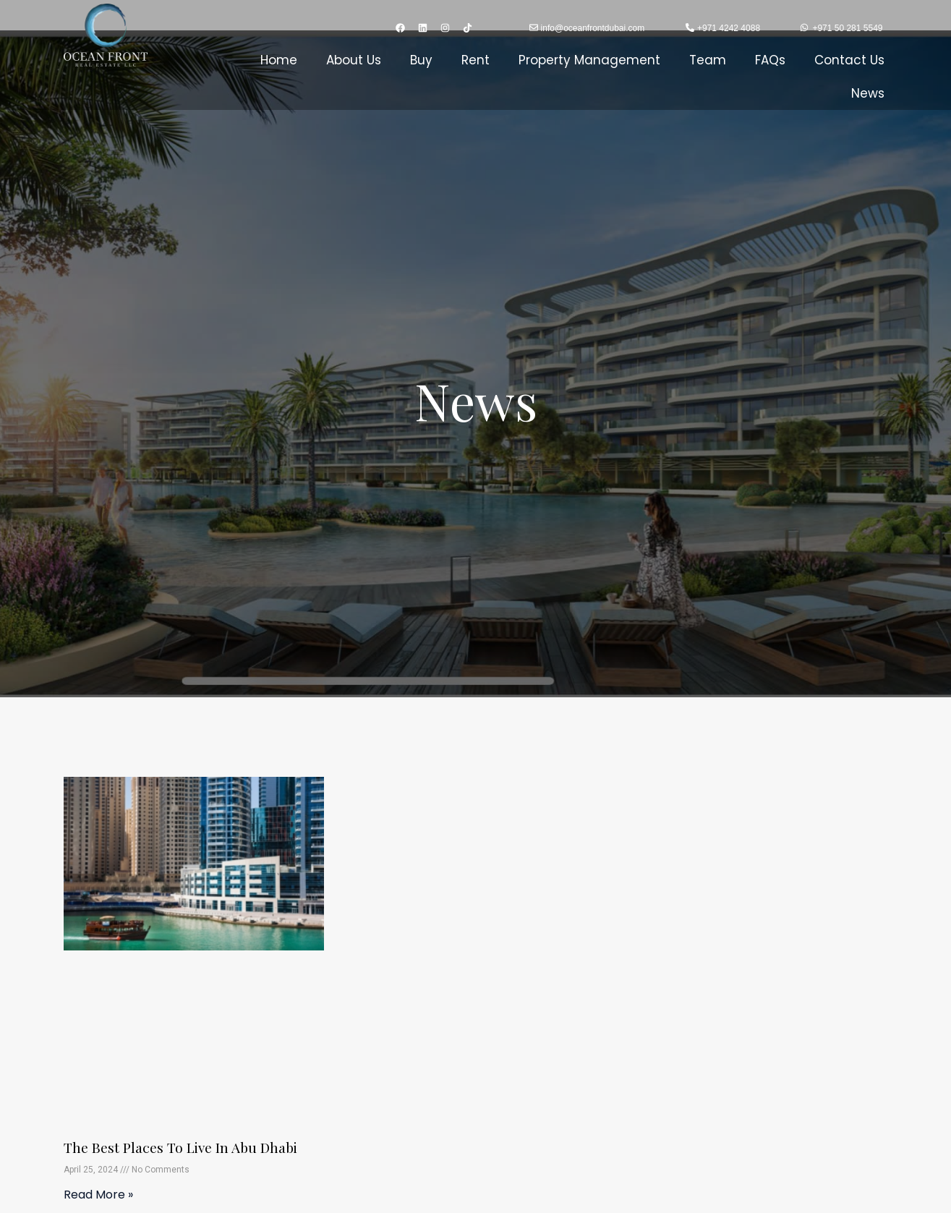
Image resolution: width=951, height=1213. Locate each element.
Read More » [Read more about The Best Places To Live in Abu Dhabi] (98, 1194)
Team (707, 60)
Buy (421, 60)
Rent (475, 60)
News (867, 93)
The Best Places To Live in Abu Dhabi (185, 1147)
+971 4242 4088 (728, 28)
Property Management (589, 60)
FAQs (770, 60)
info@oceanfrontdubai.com (593, 28)
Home (278, 60)
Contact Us (849, 60)
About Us (353, 60)
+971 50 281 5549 (847, 28)
